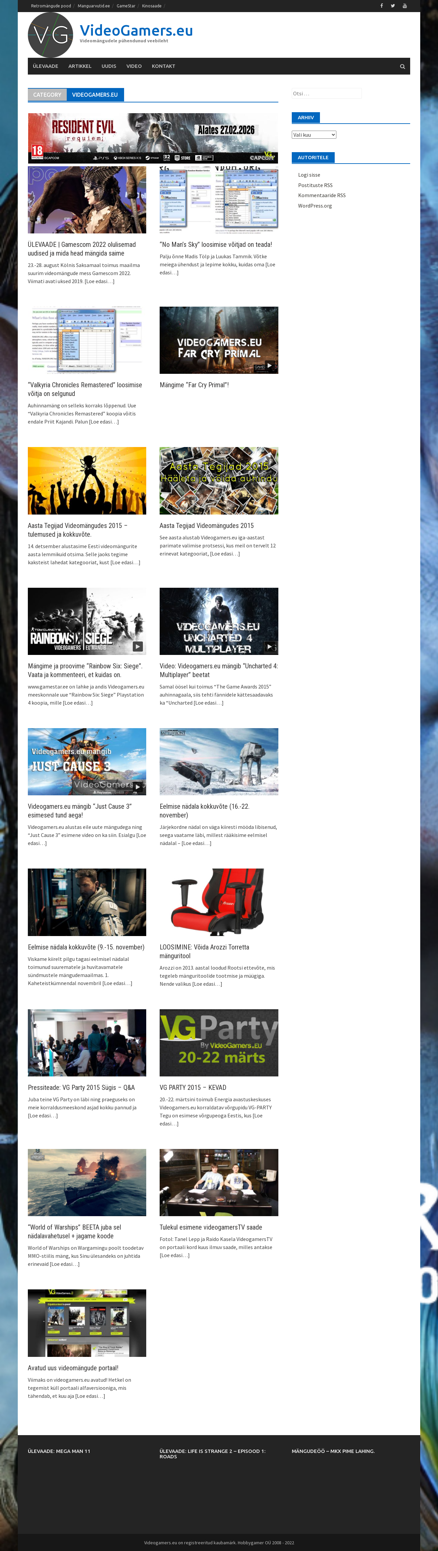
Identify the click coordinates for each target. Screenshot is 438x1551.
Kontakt (163, 66)
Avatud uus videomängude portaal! (73, 1368)
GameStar (126, 6)
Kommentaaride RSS (322, 194)
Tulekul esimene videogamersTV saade (211, 1227)
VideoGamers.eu (136, 29)
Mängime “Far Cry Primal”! (194, 385)
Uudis (109, 66)
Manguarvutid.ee (94, 6)
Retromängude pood (51, 6)
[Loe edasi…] (99, 280)
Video (134, 66)
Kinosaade (152, 6)
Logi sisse (309, 174)
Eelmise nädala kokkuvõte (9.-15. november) (86, 947)
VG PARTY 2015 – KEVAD (193, 1087)
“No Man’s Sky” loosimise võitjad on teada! (216, 244)
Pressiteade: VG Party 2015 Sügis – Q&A (81, 1087)
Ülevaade (45, 66)
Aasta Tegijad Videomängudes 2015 (207, 525)
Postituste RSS (315, 184)
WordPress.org (315, 205)
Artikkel (80, 66)
